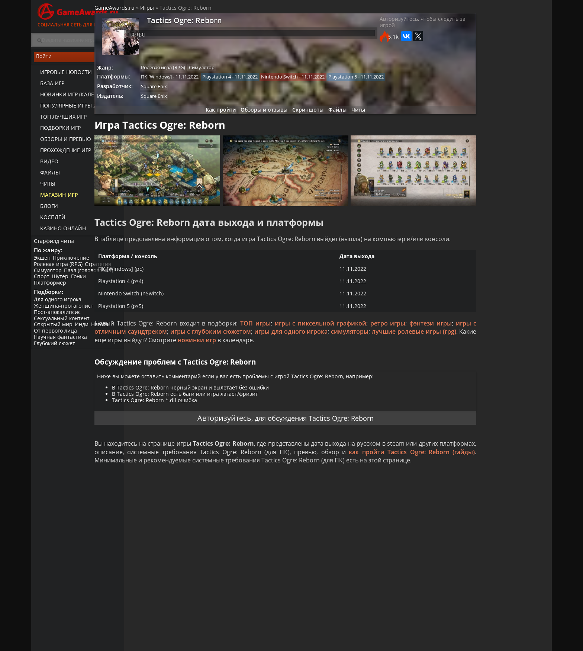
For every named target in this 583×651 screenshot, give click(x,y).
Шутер (62, 281)
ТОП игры (287, 340)
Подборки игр (57, 130)
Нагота (103, 331)
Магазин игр (56, 197)
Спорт (43, 281)
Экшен (43, 262)
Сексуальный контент (63, 324)
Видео (46, 163)
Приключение (73, 262)
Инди (84, 331)
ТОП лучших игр (60, 119)
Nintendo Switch (319, 80)
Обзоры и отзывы (258, 116)
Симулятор (49, 274)
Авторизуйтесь (215, 440)
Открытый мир (54, 331)
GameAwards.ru (148, 10)
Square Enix (190, 91)
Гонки (82, 281)
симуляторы (146, 357)
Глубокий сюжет (55, 349)
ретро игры (417, 340)
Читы (44, 186)
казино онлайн (60, 230)
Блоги (46, 208)
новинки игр (376, 357)
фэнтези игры (149, 348)
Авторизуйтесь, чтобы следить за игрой (385, 28)
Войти (77, 60)
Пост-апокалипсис (58, 318)
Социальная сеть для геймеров (78, 14)
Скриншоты (305, 116)
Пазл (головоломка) (91, 274)
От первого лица (56, 337)
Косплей (49, 219)
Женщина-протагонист (64, 312)
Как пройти (212, 116)
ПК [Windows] (192, 80)
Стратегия (100, 268)
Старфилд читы (55, 243)
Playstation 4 (254, 80)
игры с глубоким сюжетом (315, 348)
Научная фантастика (61, 343)
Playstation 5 (384, 80)
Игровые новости (62, 74)
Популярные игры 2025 (69, 108)
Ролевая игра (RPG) (59, 268)
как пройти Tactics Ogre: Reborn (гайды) (187, 486)
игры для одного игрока (397, 348)
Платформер (51, 287)
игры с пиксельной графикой (351, 340)
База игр (49, 85)
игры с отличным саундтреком (222, 348)
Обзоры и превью (62, 141)
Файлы (47, 175)
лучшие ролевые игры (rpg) (210, 357)
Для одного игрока (59, 306)
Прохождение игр (62, 152)
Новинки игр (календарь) (73, 96)
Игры (180, 10)
